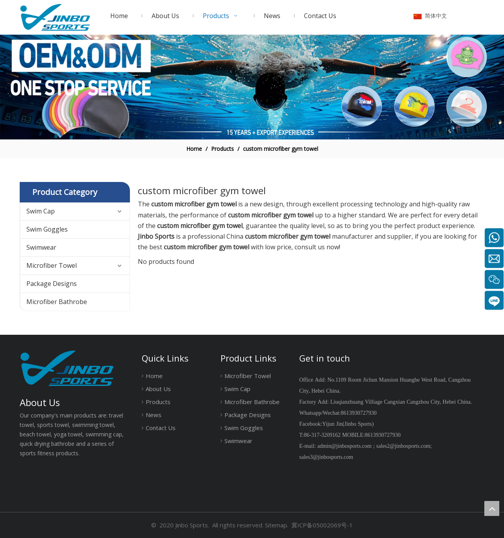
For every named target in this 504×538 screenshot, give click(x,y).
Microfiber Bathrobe (56, 301)
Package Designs (51, 283)
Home (154, 376)
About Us (158, 389)
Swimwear (41, 247)
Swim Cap (40, 211)
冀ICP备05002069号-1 (322, 525)
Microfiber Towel (51, 265)
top (491, 508)
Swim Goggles (47, 229)
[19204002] (252, 87)
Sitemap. (276, 525)
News (153, 415)
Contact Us (161, 428)
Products (158, 402)
